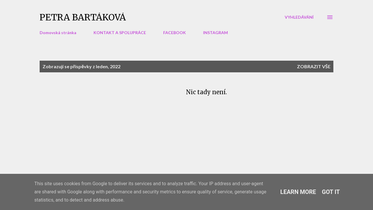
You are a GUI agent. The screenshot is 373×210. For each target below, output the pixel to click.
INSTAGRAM (215, 32)
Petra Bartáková (83, 17)
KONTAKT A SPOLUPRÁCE (120, 32)
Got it (331, 191)
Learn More (298, 191)
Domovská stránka (58, 32)
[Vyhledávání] (299, 17)
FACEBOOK (174, 32)
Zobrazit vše (313, 66)
